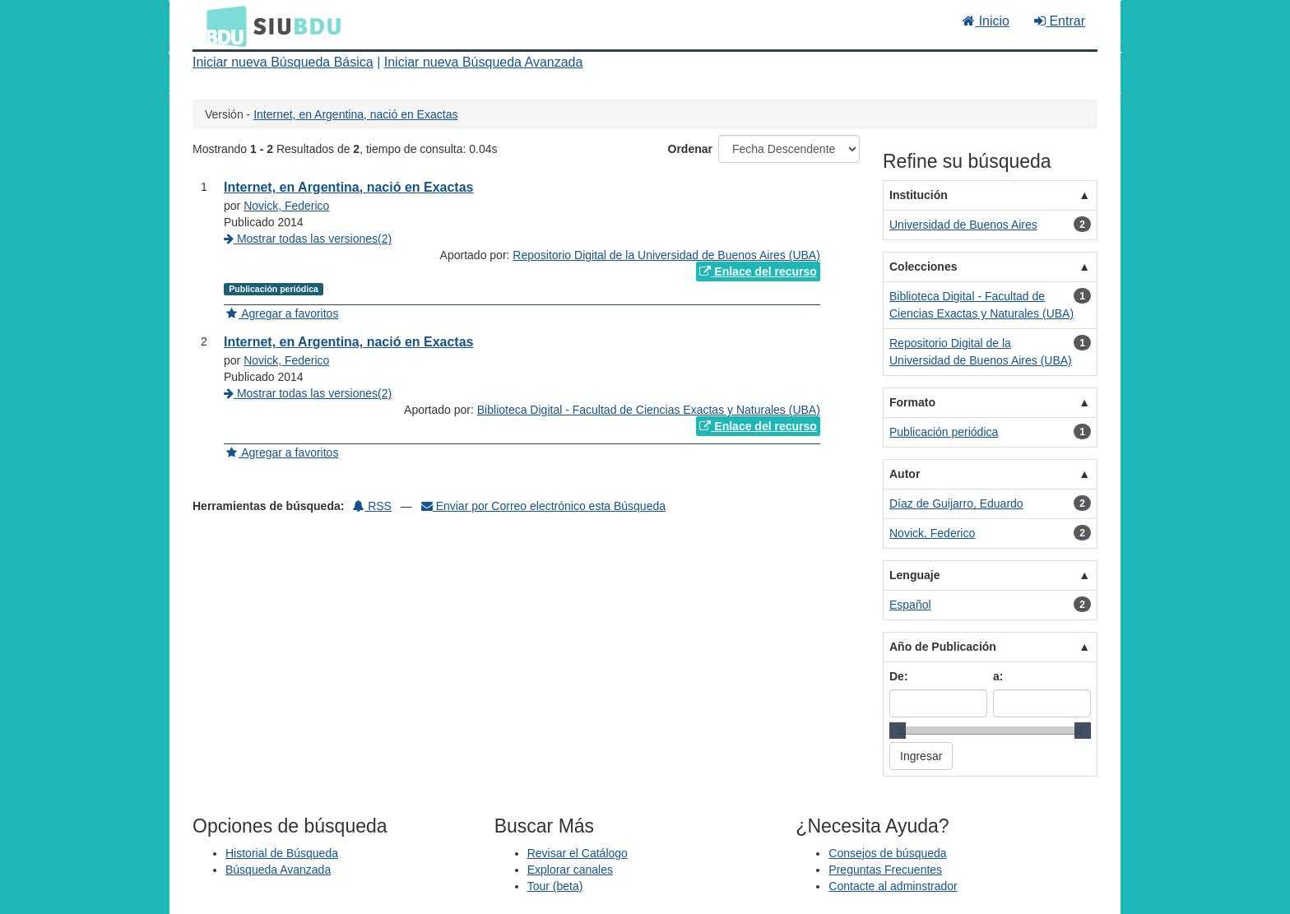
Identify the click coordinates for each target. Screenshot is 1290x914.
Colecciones (923, 266)
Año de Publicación (942, 646)
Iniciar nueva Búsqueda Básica (283, 62)
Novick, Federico (286, 205)
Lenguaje (914, 575)
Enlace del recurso (757, 271)
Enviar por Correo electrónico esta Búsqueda (543, 506)
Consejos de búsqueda (887, 853)
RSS (372, 506)
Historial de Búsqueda (281, 853)
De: (898, 676)
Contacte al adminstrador (892, 886)
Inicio (986, 21)
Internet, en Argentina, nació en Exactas (355, 114)
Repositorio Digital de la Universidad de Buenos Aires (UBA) (666, 255)
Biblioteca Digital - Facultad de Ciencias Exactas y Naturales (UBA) (648, 409)
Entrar (1059, 21)
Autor (904, 473)
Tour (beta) (555, 886)
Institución (918, 195)
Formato (912, 402)
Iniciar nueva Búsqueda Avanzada (483, 62)
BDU (222, 25)
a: (998, 676)
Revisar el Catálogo (577, 853)
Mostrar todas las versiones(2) (308, 238)
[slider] (897, 730)
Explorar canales (570, 869)
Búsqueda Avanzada (278, 869)
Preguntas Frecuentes (885, 869)
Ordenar (690, 148)
